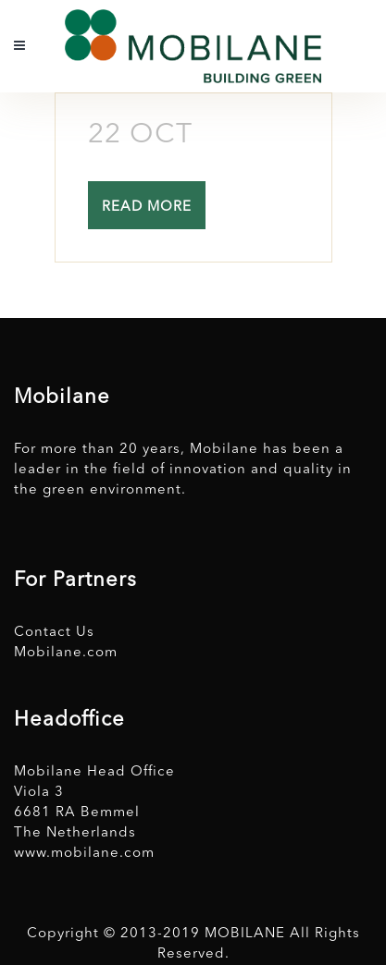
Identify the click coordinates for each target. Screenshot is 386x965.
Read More (147, 207)
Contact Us (54, 633)
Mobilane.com (66, 653)
